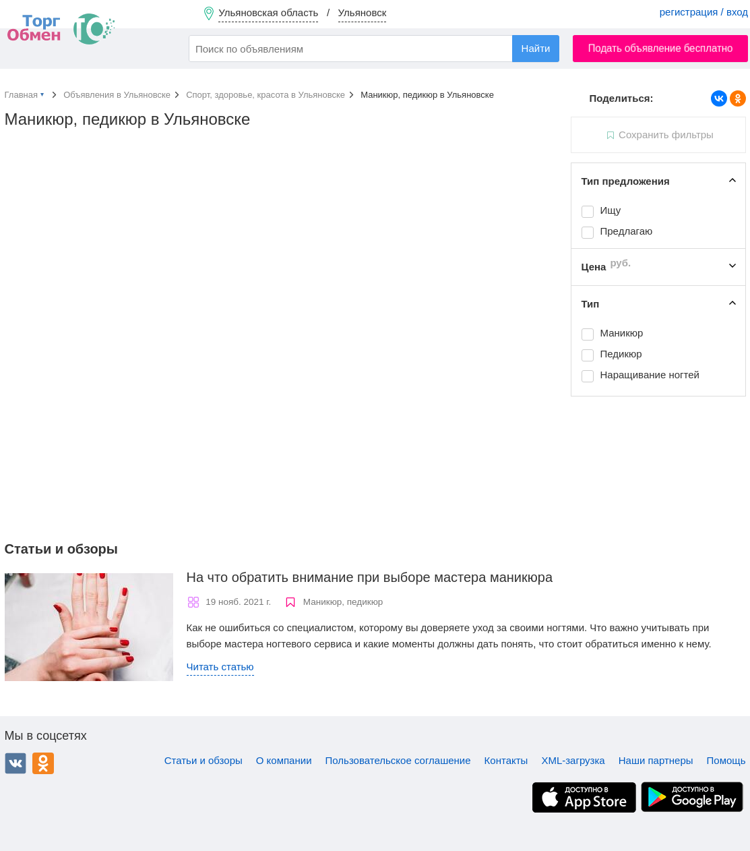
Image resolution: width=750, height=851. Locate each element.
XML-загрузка (572, 760)
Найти (536, 48)
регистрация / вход (704, 12)
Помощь (726, 760)
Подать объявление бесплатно (660, 48)
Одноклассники (43, 763)
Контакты (506, 760)
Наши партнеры (656, 760)
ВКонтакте (15, 763)
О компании (284, 760)
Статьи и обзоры (203, 760)
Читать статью (220, 666)
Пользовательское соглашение (398, 760)
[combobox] (374, 48)
